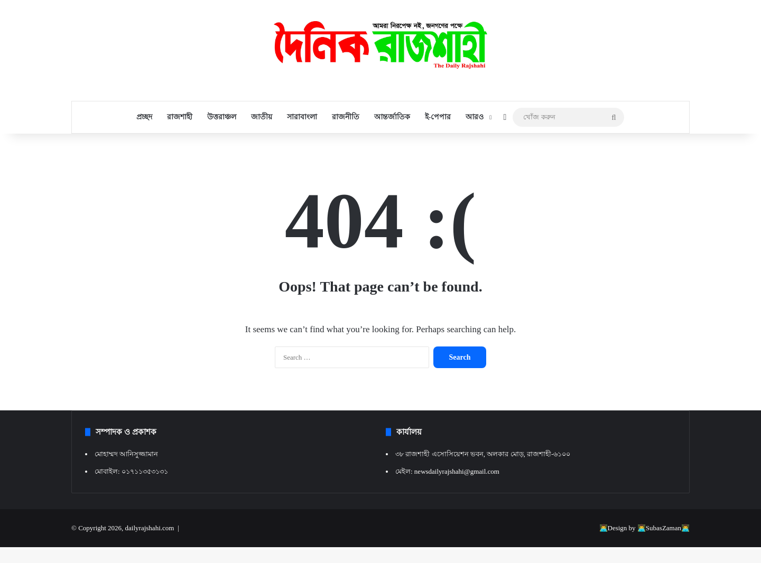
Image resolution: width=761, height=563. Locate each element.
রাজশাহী (179, 117)
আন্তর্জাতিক (392, 117)
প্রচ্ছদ (144, 117)
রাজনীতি (345, 117)
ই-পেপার (438, 117)
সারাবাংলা (302, 117)
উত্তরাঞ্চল (221, 117)
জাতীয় (261, 117)
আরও (475, 117)
